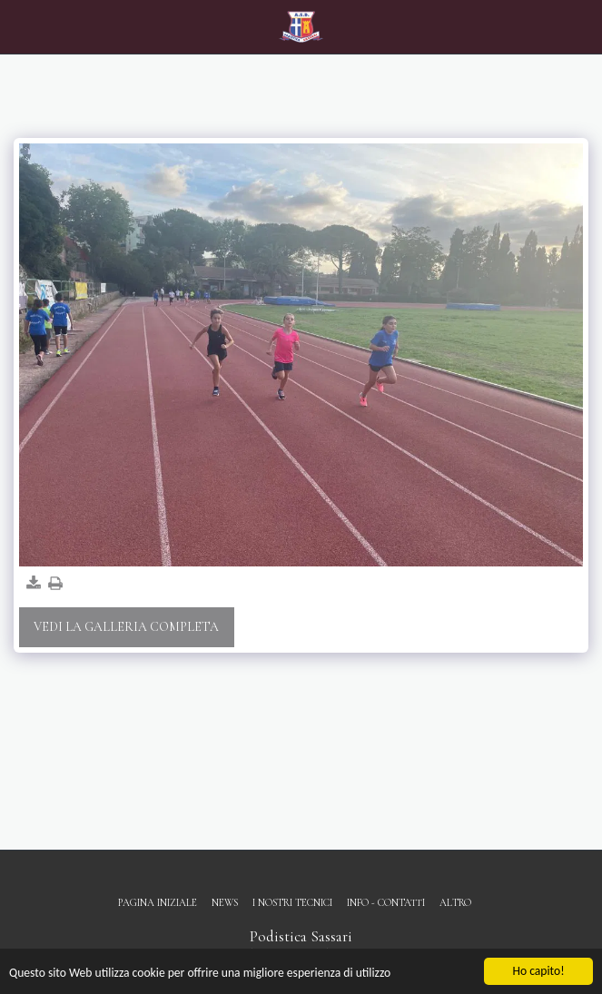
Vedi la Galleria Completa (126, 627)
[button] (20, 26)
